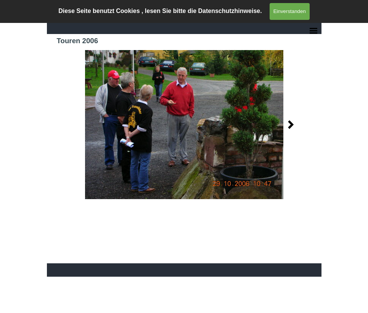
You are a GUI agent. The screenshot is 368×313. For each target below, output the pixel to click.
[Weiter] (288, 124)
